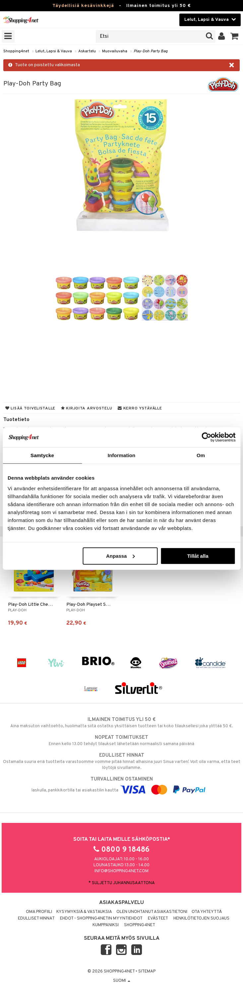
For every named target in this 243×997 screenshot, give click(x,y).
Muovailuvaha (114, 51)
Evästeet (158, 918)
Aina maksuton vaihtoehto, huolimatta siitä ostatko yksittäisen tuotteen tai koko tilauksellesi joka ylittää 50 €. (121, 722)
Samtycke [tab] (42, 455)
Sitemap (146, 971)
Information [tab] (122, 455)
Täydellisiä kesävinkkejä (83, 6)
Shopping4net (16, 51)
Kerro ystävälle (140, 408)
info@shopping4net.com (121, 871)
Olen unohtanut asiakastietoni (151, 912)
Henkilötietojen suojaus (201, 918)
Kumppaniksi (105, 925)
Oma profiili (39, 912)
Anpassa (120, 555)
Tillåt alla (198, 555)
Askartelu (87, 51)
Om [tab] (201, 455)
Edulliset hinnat (36, 918)
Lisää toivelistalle (30, 408)
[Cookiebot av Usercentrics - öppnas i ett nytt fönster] (206, 437)
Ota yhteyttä (207, 912)
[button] (234, 36)
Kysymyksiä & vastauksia (84, 912)
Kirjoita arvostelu (86, 408)
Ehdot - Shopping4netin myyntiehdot (101, 918)
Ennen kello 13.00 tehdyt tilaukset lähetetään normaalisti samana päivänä (121, 740)
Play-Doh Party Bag (151, 51)
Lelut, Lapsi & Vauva (53, 51)
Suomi (121, 980)
